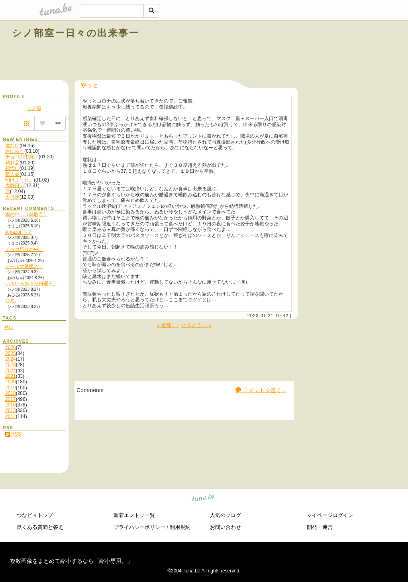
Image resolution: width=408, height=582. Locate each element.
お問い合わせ (225, 527)
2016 (10, 405)
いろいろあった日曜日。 (31, 283)
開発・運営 (320, 527)
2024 (10, 359)
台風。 (12, 301)
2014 (10, 416)
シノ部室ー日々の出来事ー (75, 33)
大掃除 (12, 197)
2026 (10, 347)
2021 (10, 376)
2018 (10, 393)
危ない (12, 145)
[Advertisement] (305, 51)
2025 (10, 353)
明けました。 (19, 180)
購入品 (12, 174)
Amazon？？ (18, 232)
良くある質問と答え (40, 527)
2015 (10, 410)
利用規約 (180, 527)
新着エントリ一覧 (134, 515)
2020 (10, 382)
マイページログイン (330, 515)
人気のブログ (225, 515)
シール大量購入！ (24, 266)
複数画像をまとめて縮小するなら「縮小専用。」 (71, 561)
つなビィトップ (35, 515)
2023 (10, 364)
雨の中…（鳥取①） (26, 214)
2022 (10, 370)
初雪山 (12, 168)
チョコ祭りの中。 (24, 249)
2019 (10, 388)
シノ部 (34, 108)
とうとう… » (196, 325)
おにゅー (14, 151)
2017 (10, 399)
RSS (13, 434)
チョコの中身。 (22, 157)
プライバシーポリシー (139, 527)
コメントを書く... (260, 390)
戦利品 (12, 163)
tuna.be (203, 499)
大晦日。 (14, 185)
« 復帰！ (167, 325)
